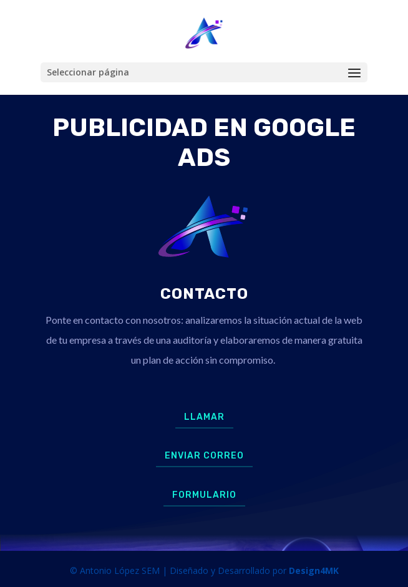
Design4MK (312, 570)
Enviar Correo (204, 455)
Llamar (204, 417)
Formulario (204, 495)
